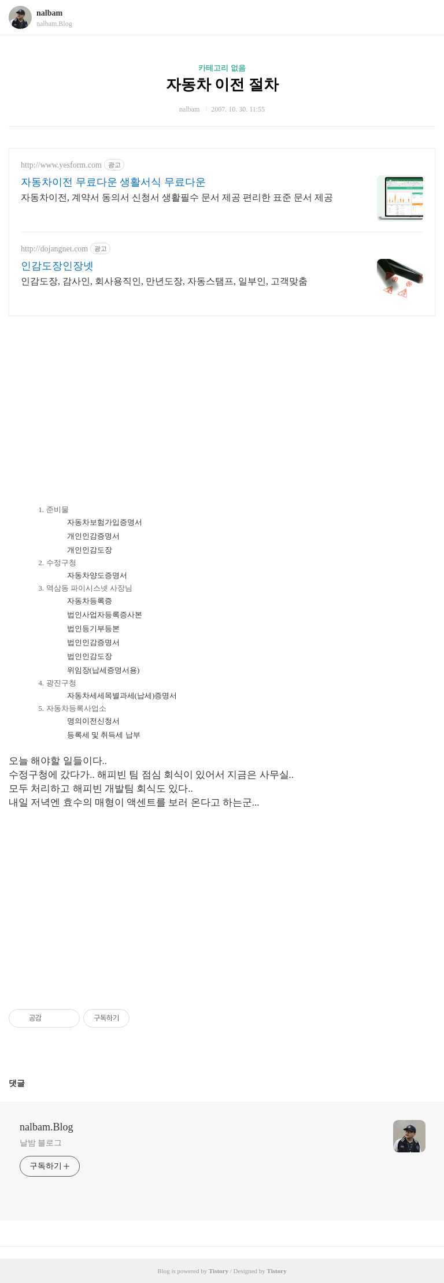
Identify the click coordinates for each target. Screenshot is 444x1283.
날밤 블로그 (41, 1143)
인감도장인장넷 (57, 266)
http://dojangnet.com (54, 248)
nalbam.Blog (46, 1127)
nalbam (49, 13)
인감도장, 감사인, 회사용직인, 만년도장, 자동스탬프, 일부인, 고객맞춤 (164, 281)
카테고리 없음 (221, 68)
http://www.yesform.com (61, 165)
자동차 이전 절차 (222, 84)
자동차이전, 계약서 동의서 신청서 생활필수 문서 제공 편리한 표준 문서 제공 (177, 197)
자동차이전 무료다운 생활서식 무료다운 (113, 182)
